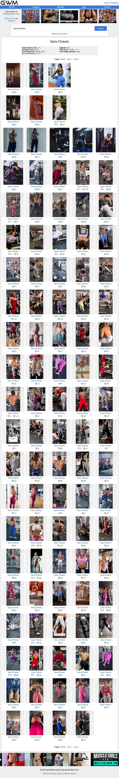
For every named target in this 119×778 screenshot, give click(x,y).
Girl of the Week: (28, 54)
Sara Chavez (13, 89)
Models (60, 7)
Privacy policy (56, 773)
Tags (84, 7)
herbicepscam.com (11, 14)
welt (78, 52)
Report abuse (70, 773)
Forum (107, 7)
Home (12, 7)
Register (115, 3)
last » (76, 59)
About (45, 773)
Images (35, 7)
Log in (106, 3)
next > (69, 59)
